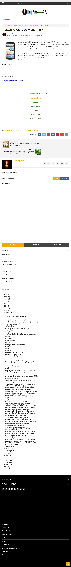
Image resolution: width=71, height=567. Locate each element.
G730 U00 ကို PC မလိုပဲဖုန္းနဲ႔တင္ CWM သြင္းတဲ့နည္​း (20, 403)
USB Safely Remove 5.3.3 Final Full (15, 336)
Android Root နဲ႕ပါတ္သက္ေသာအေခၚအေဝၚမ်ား (17, 363)
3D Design (7, 246)
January (8, 456)
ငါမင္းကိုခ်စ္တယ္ (9, 321)
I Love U (7, 349)
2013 (5, 458)
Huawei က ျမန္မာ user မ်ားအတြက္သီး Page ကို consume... (19, 381)
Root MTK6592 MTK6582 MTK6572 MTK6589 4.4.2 (20, 361)
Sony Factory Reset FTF (12, 421)
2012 (5, 459)
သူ (6, 355)
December (9, 304)
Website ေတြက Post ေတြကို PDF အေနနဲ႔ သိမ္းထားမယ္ (20, 385)
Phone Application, (39, 35)
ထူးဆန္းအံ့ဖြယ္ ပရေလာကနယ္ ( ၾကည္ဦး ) (16, 311)
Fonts (5, 533)
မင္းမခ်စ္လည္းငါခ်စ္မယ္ (10, 332)
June (7, 447)
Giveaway (7, 536)
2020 (5, 291)
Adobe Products (8, 252)
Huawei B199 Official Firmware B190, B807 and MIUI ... (21, 434)
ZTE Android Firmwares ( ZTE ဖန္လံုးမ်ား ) (16, 409)
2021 (5, 289)
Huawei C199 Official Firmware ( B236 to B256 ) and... (20, 432)
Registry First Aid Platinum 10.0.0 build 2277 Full (19, 425)
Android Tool (11, 25)
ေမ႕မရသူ (8, 342)
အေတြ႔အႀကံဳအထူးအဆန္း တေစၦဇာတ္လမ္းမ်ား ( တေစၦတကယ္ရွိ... (22, 313)
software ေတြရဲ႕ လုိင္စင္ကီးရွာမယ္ (14, 351)
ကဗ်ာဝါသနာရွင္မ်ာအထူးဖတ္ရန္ (12, 357)
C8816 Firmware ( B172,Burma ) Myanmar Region (19, 377)
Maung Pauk (39, 562)
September (9, 441)
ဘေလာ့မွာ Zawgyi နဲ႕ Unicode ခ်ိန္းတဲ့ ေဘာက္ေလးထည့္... (21, 413)
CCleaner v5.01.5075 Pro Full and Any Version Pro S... (20, 372)
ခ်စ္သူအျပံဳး (7, 323)
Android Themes (9, 270)
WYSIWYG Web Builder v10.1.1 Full (15, 307)
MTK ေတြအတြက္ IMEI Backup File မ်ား (16, 428)
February (8, 454)
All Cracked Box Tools (10, 256)
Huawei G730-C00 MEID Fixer (22, 29)
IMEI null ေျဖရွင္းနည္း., (29, 35)
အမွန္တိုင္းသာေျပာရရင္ (11, 369)
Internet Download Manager (12, 539)
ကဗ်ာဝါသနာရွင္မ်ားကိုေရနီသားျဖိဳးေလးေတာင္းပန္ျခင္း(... (20, 325)
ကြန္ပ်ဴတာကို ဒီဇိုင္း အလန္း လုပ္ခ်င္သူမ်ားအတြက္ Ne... (17, 415)
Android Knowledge (9, 266)
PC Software (7, 543)
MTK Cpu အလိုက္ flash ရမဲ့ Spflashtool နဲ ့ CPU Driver (20, 423)
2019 (5, 293)
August (8, 443)
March (8, 452)
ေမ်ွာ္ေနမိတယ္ (9, 317)
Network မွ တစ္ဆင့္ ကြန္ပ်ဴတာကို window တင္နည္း (17, 401)
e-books (6, 546)
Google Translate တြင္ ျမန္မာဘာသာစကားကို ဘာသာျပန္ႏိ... (21, 399)
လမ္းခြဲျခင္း (9, 309)
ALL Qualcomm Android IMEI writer (15, 427)
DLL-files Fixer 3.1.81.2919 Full (14, 346)
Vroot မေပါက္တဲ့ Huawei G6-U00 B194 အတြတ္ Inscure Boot (21, 383)
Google (56, 170)
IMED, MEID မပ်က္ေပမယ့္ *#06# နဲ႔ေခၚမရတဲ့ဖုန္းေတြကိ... (21, 367)
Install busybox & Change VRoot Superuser (18, 411)
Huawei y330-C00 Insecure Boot (14, 344)
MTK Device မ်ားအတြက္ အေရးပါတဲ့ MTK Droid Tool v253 (20, 430)
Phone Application (33, 25)
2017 (5, 296)
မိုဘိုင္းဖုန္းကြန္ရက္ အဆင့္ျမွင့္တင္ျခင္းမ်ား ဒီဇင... (18, 395)
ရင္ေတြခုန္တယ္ (8, 338)
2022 (5, 288)
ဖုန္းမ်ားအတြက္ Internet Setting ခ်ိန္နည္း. (16, 407)
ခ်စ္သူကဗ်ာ (7, 328)
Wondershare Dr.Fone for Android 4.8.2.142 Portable (21, 375)
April (7, 450)
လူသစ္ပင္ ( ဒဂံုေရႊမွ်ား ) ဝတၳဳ (12, 315)
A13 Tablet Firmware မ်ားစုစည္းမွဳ (14, 417)
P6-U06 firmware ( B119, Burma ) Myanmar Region (20, 379)
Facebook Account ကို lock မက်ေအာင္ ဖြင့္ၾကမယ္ (19, 387)
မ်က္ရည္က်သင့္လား (8, 330)
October (8, 440)
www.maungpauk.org (8, 83)
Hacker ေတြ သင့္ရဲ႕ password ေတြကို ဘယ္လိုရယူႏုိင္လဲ (19, 353)
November (9, 438)
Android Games (8, 263)
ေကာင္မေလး (8, 305)
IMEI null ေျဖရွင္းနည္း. (21, 25)
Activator (7, 249)
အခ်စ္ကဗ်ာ (7, 359)
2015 (5, 300)
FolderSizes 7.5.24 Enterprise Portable (16, 393)
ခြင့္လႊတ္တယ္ (7, 334)
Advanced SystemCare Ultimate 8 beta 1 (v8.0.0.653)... (21, 397)
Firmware (7, 529)
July (7, 445)
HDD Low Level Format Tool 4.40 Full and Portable (20, 405)
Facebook (64, 170)
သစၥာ (7, 340)
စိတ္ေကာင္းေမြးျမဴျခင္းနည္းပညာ (15, 347)
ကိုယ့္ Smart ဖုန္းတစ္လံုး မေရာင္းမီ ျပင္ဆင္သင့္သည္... (18, 419)
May (7, 449)
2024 (5, 284)
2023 (5, 286)
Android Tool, (19, 35)
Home (4, 25)
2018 (5, 295)
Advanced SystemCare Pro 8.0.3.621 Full (17, 320)
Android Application (9, 259)
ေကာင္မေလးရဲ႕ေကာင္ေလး (12, 373)
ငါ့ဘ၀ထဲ (7, 365)
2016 (5, 298)
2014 (5, 302)
